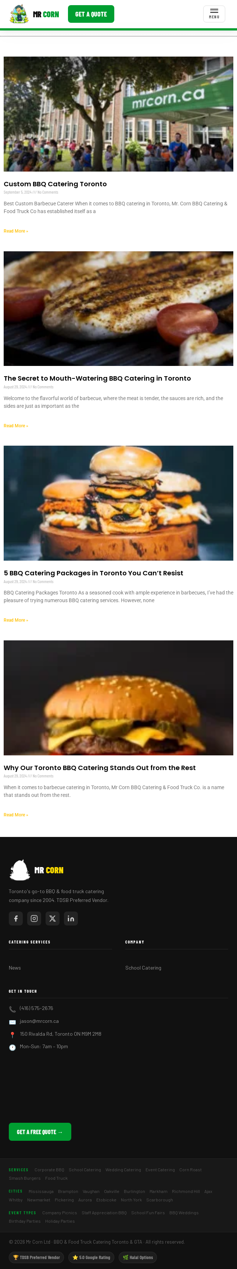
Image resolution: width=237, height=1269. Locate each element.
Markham (159, 1191)
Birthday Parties (25, 1220)
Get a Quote (91, 14)
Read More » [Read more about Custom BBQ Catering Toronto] (16, 231)
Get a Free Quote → (40, 1131)
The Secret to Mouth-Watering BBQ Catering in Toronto (97, 378)
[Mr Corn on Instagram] (34, 918)
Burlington (134, 1191)
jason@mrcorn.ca (39, 1021)
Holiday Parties (60, 1220)
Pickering (64, 1199)
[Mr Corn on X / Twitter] (53, 918)
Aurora (85, 1199)
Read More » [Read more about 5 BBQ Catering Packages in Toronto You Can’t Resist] (16, 620)
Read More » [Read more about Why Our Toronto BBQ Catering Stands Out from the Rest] (16, 814)
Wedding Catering (123, 1169)
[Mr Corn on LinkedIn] (71, 918)
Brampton (68, 1191)
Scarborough (159, 1199)
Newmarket (38, 1199)
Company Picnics (59, 1212)
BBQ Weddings (184, 1212)
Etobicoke (106, 1199)
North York (131, 1199)
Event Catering (160, 1169)
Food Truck (56, 1177)
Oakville (111, 1191)
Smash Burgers (25, 1177)
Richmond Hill (186, 1191)
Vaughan (91, 1191)
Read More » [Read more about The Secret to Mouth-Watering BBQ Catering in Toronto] (16, 425)
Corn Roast (190, 1169)
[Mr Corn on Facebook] (16, 918)
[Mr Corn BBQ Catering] (34, 14)
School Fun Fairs (148, 1212)
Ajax (208, 1191)
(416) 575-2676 (36, 1008)
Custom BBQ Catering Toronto (55, 183)
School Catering (143, 967)
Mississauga (41, 1191)
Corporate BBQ (49, 1169)
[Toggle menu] (214, 14)
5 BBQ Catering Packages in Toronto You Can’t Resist (93, 573)
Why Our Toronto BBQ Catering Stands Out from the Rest (100, 767)
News (15, 967)
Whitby (16, 1199)
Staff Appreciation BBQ (104, 1212)
